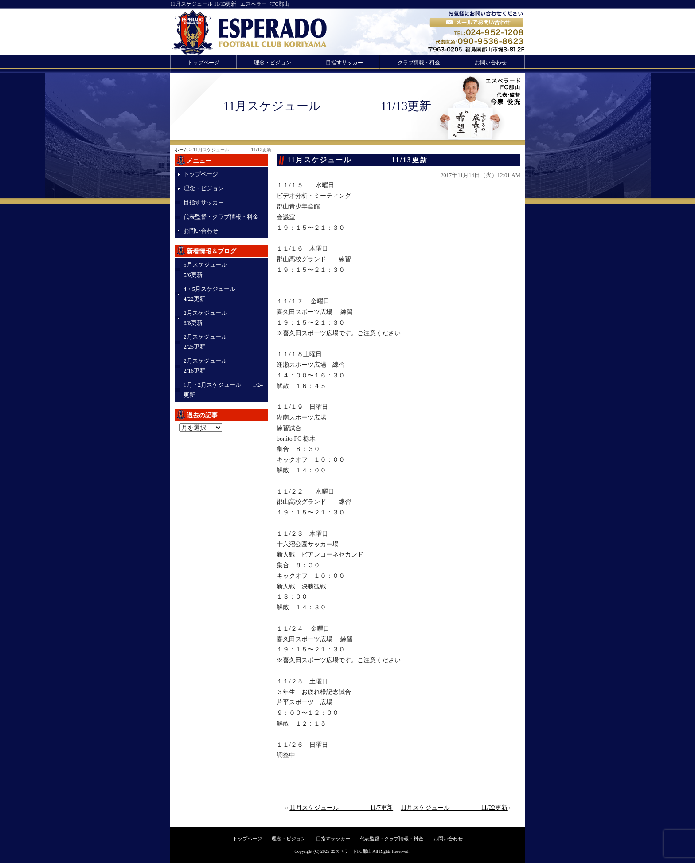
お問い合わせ (491, 62)
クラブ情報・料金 (419, 62)
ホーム (181, 149)
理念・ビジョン (272, 62)
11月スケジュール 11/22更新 (454, 807)
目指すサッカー (344, 62)
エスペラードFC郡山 (351, 851)
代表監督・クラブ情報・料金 (221, 216)
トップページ (203, 62)
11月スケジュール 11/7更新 (341, 807)
